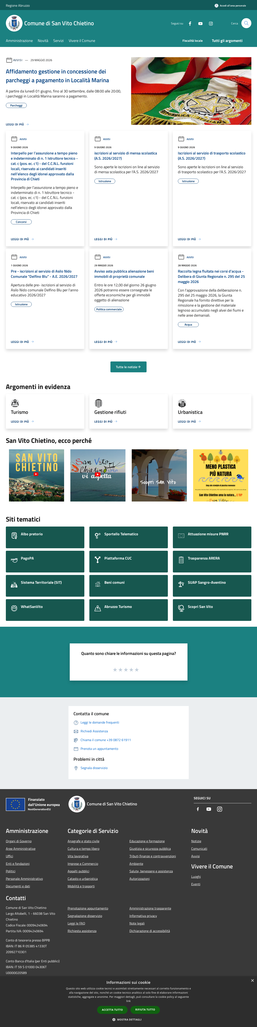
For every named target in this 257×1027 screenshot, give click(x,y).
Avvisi (18, 60)
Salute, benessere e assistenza (151, 871)
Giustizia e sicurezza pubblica (150, 848)
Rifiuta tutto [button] (145, 1009)
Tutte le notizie (128, 366)
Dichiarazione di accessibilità (149, 930)
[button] (128, 1019)
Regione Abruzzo (18, 5)
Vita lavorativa (78, 856)
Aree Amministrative (20, 848)
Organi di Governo (19, 841)
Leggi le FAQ (76, 923)
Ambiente (136, 863)
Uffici (9, 856)
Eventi (195, 884)
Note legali (137, 923)
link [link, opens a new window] (128, 1001)
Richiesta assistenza (82, 930)
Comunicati (199, 848)
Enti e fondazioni (18, 863)
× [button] (252, 980)
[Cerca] (246, 23)
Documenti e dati (18, 886)
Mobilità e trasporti (81, 886)
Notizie (196, 841)
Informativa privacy (143, 915)
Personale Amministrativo (24, 878)
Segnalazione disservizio (85, 915)
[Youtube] (199, 23)
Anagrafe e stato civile (83, 841)
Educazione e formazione (147, 841)
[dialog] (128, 1001)
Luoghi (196, 876)
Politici (10, 871)
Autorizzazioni (139, 878)
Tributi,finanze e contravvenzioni (152, 856)
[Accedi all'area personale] (230, 5)
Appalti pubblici (78, 871)
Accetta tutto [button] (112, 1010)
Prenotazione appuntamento (88, 908)
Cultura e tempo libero (83, 848)
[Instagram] (209, 23)
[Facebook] (188, 23)
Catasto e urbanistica (83, 878)
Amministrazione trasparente (150, 908)
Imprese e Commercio (83, 863)
